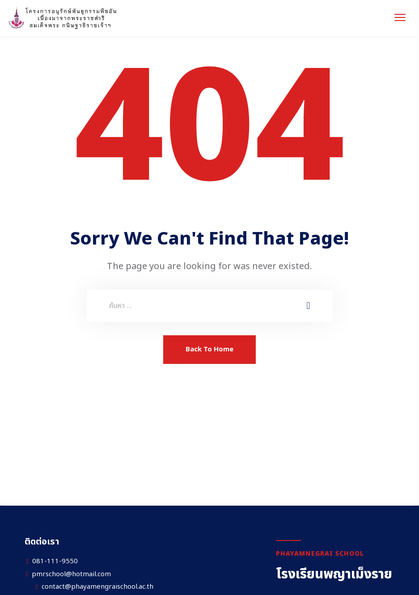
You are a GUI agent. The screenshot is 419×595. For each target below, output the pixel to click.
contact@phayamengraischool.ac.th (97, 586)
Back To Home (209, 349)
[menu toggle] (400, 17)
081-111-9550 (55, 561)
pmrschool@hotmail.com (71, 574)
